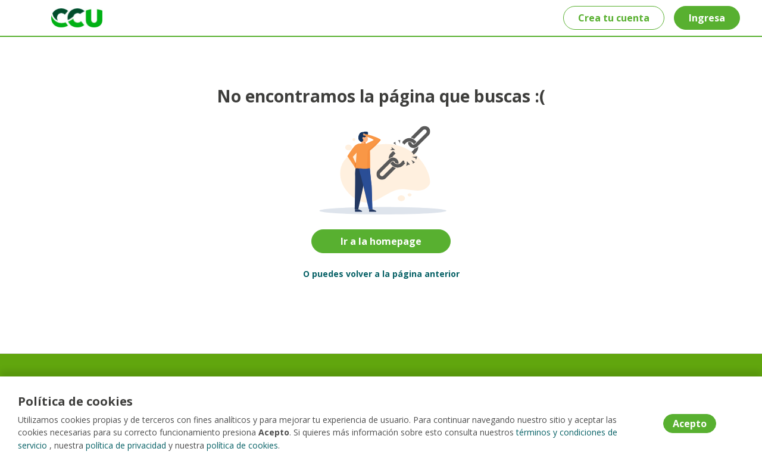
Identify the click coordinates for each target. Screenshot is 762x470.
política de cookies (242, 446)
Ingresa (706, 17)
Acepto (690, 424)
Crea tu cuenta (613, 17)
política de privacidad (126, 446)
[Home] (69, 17)
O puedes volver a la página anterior (381, 273)
